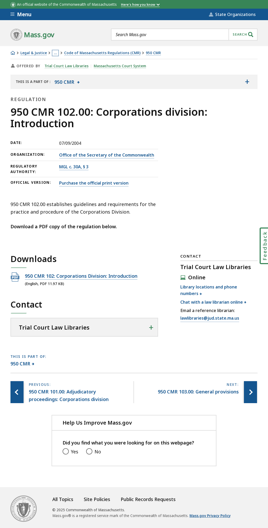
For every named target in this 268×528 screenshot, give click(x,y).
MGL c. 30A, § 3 (73, 167)
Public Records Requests (148, 499)
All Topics (62, 499)
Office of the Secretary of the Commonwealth (106, 155)
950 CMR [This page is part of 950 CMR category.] (20, 363)
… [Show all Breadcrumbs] (55, 53)
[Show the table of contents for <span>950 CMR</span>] (247, 81)
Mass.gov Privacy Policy (210, 515)
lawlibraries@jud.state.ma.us (209, 318)
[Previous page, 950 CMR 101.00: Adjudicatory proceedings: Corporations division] (17, 392)
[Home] (13, 52)
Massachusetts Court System (120, 66)
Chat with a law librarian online (211, 302)
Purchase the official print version (94, 183)
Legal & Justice (33, 53)
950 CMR (153, 53)
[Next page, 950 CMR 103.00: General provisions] (250, 392)
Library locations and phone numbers (208, 290)
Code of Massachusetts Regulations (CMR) (102, 53)
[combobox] (184, 35)
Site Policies (97, 499)
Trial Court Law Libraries (66, 66)
